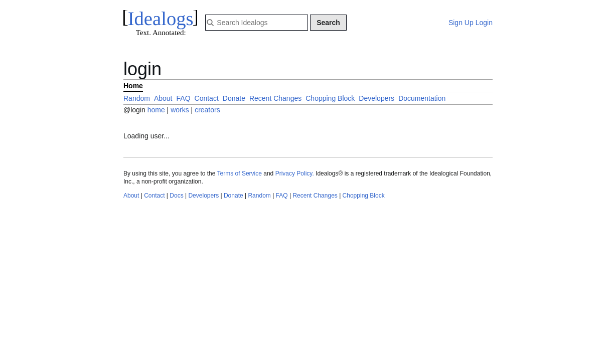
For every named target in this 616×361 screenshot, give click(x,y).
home (156, 110)
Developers (376, 98)
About (163, 98)
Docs (176, 195)
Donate (234, 98)
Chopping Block (330, 98)
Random (136, 98)
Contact (207, 98)
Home (133, 86)
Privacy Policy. (294, 173)
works (181, 110)
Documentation (421, 98)
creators (207, 110)
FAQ (184, 98)
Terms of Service (239, 173)
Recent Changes (275, 98)
